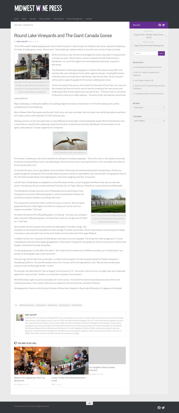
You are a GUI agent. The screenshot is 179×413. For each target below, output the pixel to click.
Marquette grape (41, 305)
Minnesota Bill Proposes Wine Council (148, 67)
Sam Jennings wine (64, 305)
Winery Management (75, 19)
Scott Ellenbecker (77, 305)
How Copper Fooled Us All (144, 80)
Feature (17, 25)
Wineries (33, 19)
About (24, 19)
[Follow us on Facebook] (159, 25)
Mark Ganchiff (22, 42)
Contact (89, 19)
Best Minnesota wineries (27, 305)
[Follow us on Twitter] (163, 25)
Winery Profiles (45, 19)
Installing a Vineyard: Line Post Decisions (149, 94)
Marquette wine (52, 305)
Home (16, 19)
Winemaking (58, 19)
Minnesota (28, 25)
